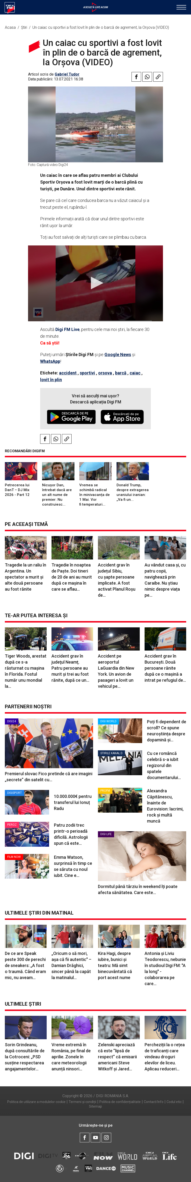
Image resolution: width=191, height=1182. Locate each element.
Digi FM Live (67, 329)
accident (68, 372)
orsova (105, 372)
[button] (95, 283)
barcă (120, 372)
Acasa (11, 27)
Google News (117, 354)
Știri (24, 27)
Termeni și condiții (82, 1102)
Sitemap (95, 1106)
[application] (95, 283)
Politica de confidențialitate (120, 1102)
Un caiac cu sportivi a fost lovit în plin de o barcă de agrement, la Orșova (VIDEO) (100, 27)
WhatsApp (50, 361)
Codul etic (174, 1102)
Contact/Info (153, 1102)
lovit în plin (51, 379)
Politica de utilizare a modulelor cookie (36, 1102)
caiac (135, 372)
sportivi (87, 372)
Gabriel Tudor (67, 74)
